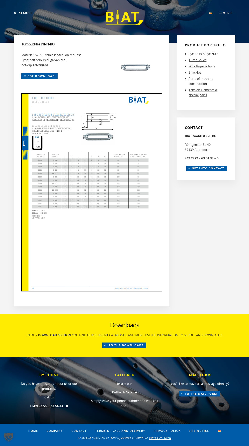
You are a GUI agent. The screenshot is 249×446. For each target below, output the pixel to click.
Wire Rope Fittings (202, 66)
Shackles (195, 72)
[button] (8, 437)
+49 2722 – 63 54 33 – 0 (201, 158)
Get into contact (208, 168)
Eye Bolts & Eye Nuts (203, 54)
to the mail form (201, 394)
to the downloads (126, 345)
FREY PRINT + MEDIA (160, 438)
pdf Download (39, 76)
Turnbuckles (197, 60)
